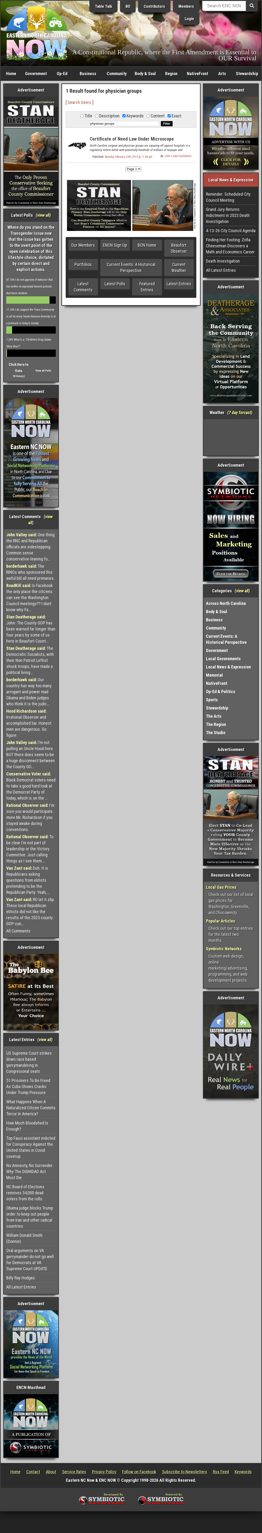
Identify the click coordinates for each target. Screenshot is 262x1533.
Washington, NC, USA (231, 437)
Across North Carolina (226, 603)
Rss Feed (221, 1471)
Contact (33, 1471)
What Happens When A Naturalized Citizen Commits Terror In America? (31, 1107)
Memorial (214, 675)
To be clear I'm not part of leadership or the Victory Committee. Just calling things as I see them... (29, 848)
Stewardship (247, 73)
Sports (212, 699)
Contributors (154, 6)
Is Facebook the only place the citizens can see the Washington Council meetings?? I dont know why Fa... (29, 597)
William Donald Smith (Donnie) (24, 1238)
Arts (222, 73)
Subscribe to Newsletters (184, 1471)
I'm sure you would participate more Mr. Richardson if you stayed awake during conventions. (30, 817)
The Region (216, 724)
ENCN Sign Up (115, 245)
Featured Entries (147, 286)
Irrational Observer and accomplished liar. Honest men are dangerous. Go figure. (28, 723)
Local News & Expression (228, 666)
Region (171, 73)
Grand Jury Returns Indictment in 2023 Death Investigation (228, 215)
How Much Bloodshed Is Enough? (27, 1126)
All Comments (18, 930)
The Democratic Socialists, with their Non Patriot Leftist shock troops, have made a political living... (30, 660)
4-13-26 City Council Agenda (230, 230)
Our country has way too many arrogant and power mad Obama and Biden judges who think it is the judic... (29, 691)
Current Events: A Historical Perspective (131, 267)
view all (43, 215)
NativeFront (197, 73)
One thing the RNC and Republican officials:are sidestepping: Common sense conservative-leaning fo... (30, 546)
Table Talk (103, 6)
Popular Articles (220, 921)
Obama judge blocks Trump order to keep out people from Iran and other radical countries (29, 1217)
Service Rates (74, 1471)
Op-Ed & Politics (220, 691)
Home (11, 73)
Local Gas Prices (221, 887)
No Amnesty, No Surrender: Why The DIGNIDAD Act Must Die (29, 1171)
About (51, 1471)
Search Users (79, 102)
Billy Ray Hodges (20, 1277)
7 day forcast (240, 412)
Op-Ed (62, 73)
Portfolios (83, 264)
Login (189, 18)
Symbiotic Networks (224, 948)
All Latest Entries (21, 1286)
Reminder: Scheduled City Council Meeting (228, 197)
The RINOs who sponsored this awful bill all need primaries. (30, 572)
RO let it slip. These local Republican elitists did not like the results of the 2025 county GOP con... (30, 911)
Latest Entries (179, 283)
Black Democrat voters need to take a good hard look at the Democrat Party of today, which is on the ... (31, 786)
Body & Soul (145, 73)
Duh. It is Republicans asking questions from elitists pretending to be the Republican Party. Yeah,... (27, 880)
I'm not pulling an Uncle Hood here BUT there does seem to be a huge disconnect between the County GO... (30, 754)
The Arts (213, 716)
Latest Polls (115, 283)
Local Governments (223, 658)
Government (36, 73)
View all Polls (43, 370)
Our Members (83, 245)
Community (117, 73)
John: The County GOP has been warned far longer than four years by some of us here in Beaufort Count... (30, 629)
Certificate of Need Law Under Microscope (132, 139)
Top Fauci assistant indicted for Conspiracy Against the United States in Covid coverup (30, 1147)
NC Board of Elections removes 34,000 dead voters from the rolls (25, 1192)
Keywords (243, 1471)
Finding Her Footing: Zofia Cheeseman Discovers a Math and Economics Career (230, 245)
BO (128, 6)
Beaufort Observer (179, 248)
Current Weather (178, 267)
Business (88, 73)
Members (186, 6)
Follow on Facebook (139, 1471)
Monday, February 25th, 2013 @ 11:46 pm (128, 156)
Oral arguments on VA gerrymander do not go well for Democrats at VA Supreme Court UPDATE (30, 1259)
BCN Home (147, 245)
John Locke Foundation (178, 156)
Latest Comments (83, 286)
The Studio (215, 732)
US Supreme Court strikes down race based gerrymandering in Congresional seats (29, 1062)
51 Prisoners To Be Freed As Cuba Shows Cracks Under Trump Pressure (28, 1086)
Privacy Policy (104, 1471)
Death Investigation (223, 261)
